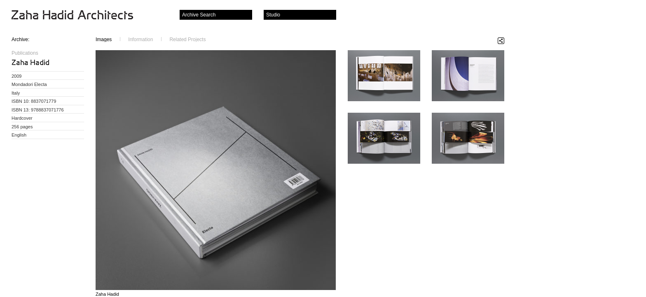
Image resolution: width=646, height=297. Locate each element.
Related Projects (187, 39)
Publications (25, 53)
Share (501, 41)
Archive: (20, 39)
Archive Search (198, 15)
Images (104, 39)
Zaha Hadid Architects (79, 15)
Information (140, 39)
